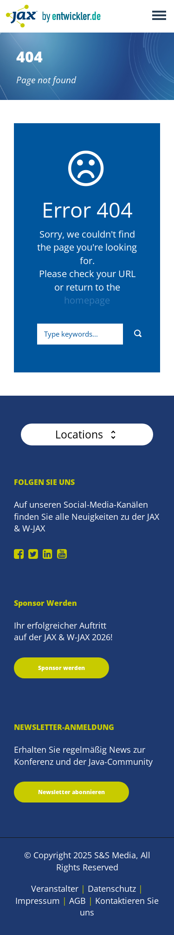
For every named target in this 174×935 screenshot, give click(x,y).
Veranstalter (54, 888)
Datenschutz (112, 888)
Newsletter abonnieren (71, 792)
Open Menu (159, 16)
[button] (87, 434)
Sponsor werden (61, 668)
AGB (77, 900)
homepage (87, 300)
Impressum (37, 900)
